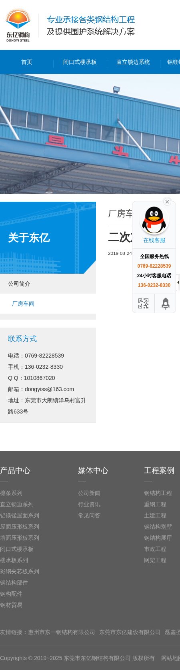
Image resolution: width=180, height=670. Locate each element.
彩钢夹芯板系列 (19, 571)
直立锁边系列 (17, 504)
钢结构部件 (14, 582)
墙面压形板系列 (19, 538)
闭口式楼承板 (80, 62)
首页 (26, 62)
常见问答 (89, 515)
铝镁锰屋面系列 (19, 515)
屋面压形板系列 (19, 526)
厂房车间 (23, 303)
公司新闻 (89, 493)
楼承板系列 (14, 560)
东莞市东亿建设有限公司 (130, 632)
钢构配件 (11, 593)
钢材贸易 (11, 605)
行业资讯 (89, 504)
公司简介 (19, 283)
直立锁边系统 (133, 62)
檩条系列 (11, 493)
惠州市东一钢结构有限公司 (61, 632)
